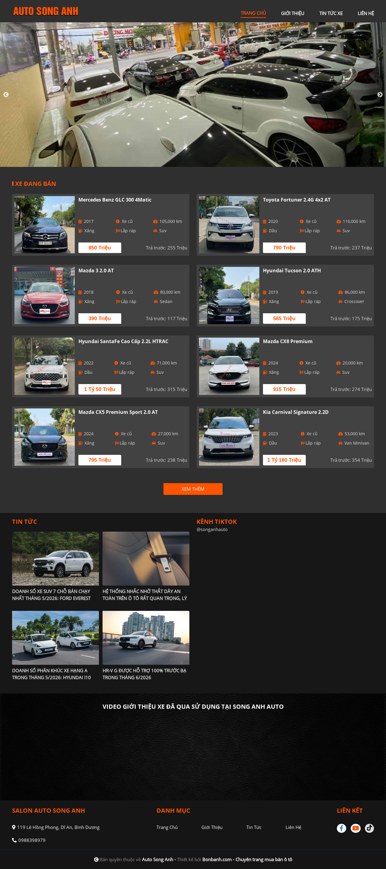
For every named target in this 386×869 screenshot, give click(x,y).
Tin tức (253, 827)
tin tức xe (331, 13)
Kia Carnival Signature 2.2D (296, 412)
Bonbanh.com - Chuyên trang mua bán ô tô (247, 859)
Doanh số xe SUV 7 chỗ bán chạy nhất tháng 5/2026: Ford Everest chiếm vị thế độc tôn (51, 598)
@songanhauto (212, 529)
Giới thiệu (212, 827)
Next (380, 95)
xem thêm (193, 489)
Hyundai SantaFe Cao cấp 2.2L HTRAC (123, 341)
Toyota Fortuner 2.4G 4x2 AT (297, 199)
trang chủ (253, 13)
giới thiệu (292, 13)
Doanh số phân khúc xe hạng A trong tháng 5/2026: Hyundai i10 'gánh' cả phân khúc (51, 677)
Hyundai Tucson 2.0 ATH (292, 270)
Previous (6, 95)
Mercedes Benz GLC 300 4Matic (114, 199)
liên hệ (366, 13)
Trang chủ (167, 827)
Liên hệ (293, 827)
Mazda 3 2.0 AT (96, 270)
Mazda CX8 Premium (288, 341)
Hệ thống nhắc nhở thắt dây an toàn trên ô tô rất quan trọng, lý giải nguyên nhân (145, 598)
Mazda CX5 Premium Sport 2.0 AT (118, 412)
